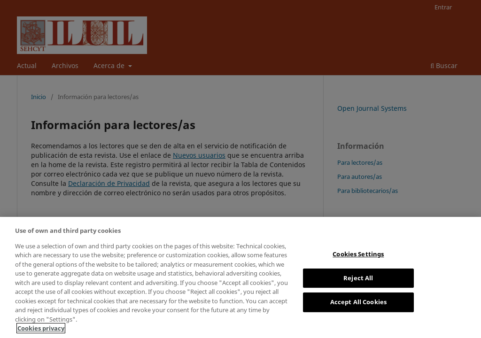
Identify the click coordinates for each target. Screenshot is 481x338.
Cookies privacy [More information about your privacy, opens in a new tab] (40, 328)
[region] (240, 277)
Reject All (358, 278)
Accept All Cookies (358, 302)
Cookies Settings (358, 254)
